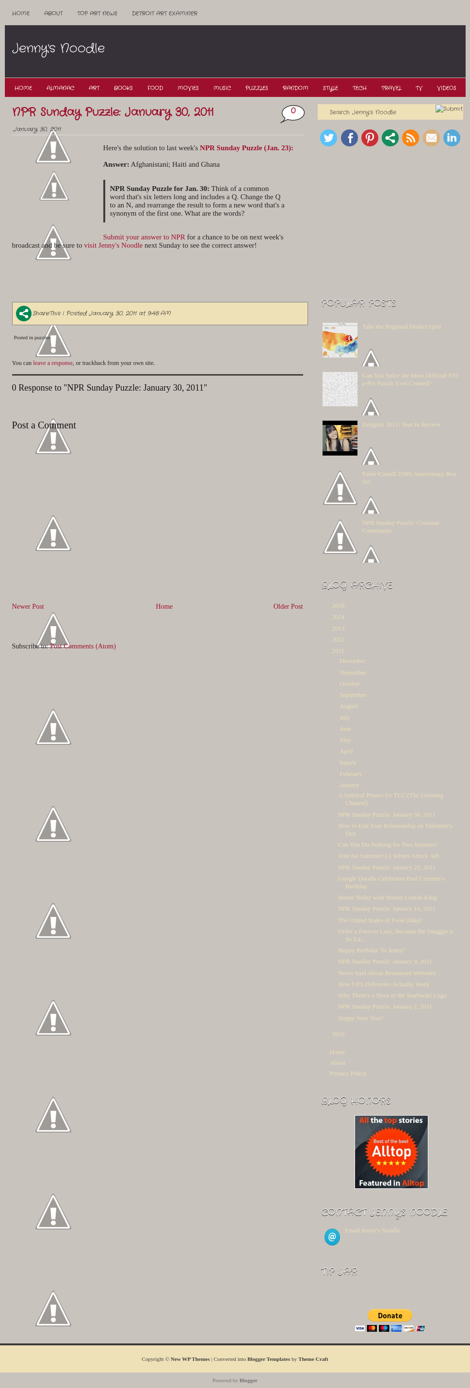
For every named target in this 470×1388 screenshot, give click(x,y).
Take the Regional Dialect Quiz (402, 326)
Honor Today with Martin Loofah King (387, 897)
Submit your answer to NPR (144, 237)
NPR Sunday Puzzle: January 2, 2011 (385, 1006)
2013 (338, 628)
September (353, 694)
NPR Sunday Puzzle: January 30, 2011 (112, 112)
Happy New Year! (361, 1018)
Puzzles (256, 88)
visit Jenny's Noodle (113, 245)
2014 (338, 616)
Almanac (60, 88)
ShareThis (38, 313)
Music (222, 88)
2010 (338, 1034)
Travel (391, 88)
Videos (446, 88)
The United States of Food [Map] (380, 920)
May (345, 739)
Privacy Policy (348, 1073)
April (346, 751)
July (345, 717)
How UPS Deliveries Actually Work (383, 984)
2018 (338, 605)
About (53, 13)
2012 (338, 639)
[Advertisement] (288, 52)
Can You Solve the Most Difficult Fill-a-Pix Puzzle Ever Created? (410, 379)
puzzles (42, 337)
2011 (338, 650)
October (350, 683)
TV (419, 88)
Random (295, 88)
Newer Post (28, 606)
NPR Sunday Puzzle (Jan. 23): (246, 148)
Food (155, 88)
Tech (360, 88)
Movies (188, 88)
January (349, 785)
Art (94, 88)
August (349, 706)
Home (21, 13)
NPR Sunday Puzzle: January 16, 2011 (387, 908)
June (345, 728)
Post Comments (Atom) (83, 646)
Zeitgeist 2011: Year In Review (401, 424)
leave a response (53, 363)
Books (123, 88)
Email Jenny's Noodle (372, 1230)
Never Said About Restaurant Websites (387, 973)
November (353, 672)
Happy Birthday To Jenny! (371, 950)
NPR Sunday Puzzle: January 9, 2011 (385, 961)
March (348, 762)
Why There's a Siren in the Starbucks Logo (392, 995)
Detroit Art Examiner (164, 13)
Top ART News (97, 13)
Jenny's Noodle (58, 49)
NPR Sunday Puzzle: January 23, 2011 (387, 867)
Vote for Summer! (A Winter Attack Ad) (388, 855)
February (351, 773)
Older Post (288, 606)
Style (330, 88)
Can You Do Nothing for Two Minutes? (388, 844)
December (352, 660)
